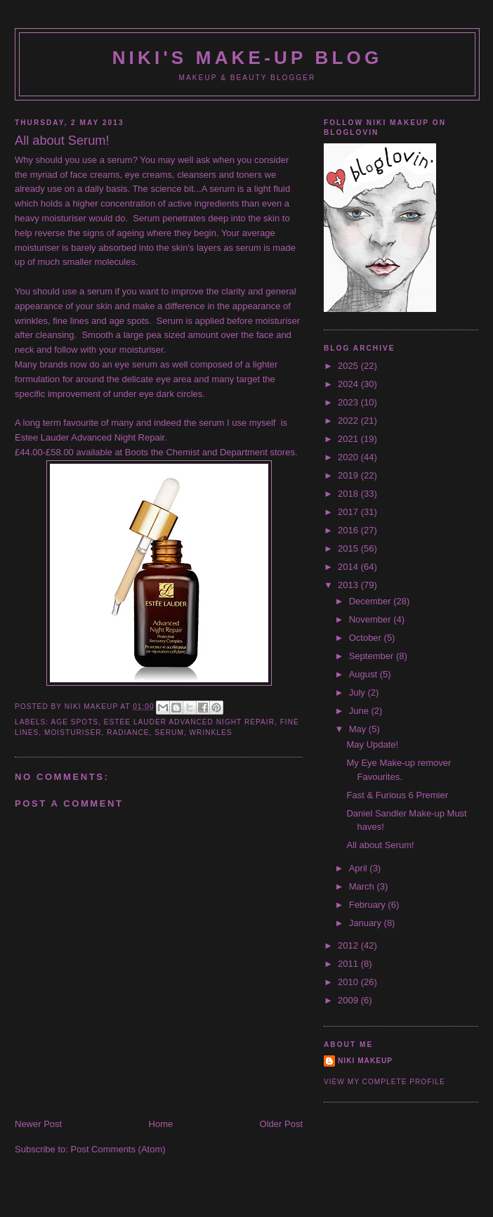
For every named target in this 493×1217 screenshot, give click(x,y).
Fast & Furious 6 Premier (397, 795)
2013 (349, 585)
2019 (349, 475)
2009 (349, 1000)
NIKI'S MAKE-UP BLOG (247, 57)
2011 (349, 963)
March (363, 886)
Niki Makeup (365, 1061)
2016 (349, 530)
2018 (349, 493)
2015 (349, 548)
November (371, 619)
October (366, 637)
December (371, 601)
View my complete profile (384, 1082)
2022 (349, 420)
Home (161, 1124)
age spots (74, 722)
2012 (349, 945)
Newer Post (38, 1124)
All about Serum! (380, 845)
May (359, 729)
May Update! (372, 744)
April (359, 868)
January (366, 923)
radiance (128, 732)
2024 (349, 384)
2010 (349, 982)
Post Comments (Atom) (118, 1149)
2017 (349, 512)
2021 (349, 439)
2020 (349, 457)
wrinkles (211, 732)
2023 (349, 402)
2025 (349, 365)
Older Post (281, 1124)
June (360, 710)
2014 (349, 566)
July (358, 692)
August (364, 674)
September (372, 656)
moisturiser (72, 732)
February (368, 904)
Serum (169, 732)
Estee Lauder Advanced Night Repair (189, 722)
